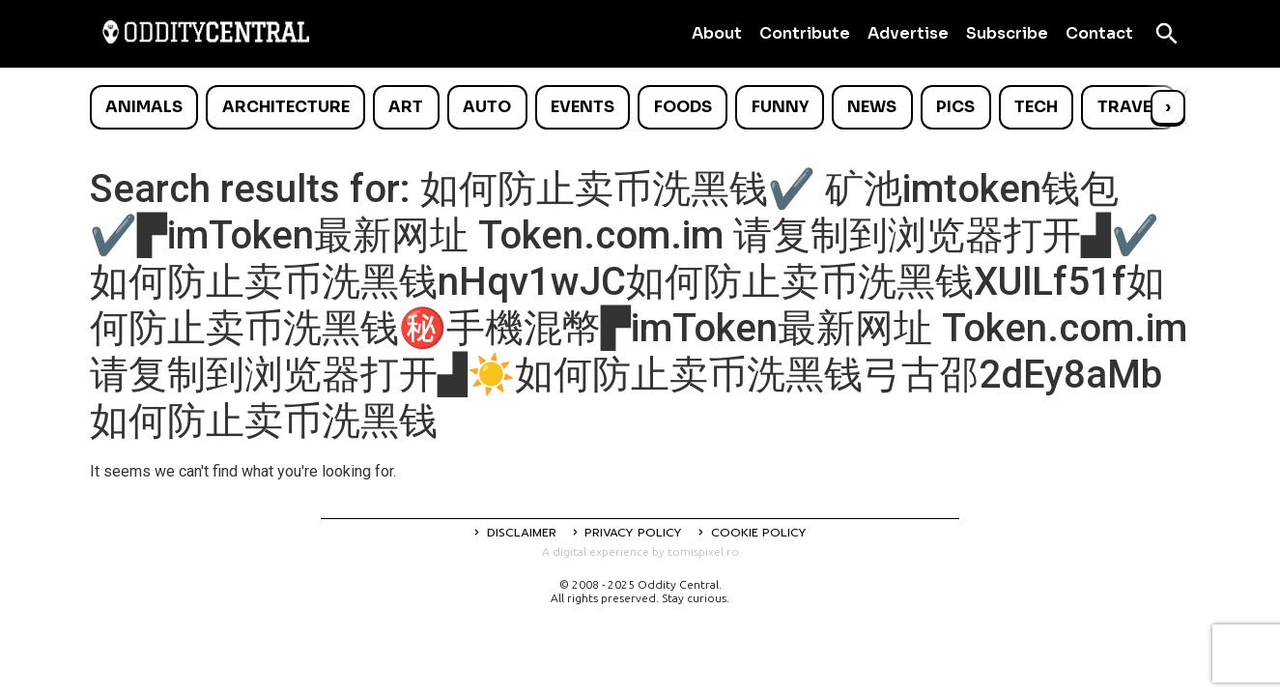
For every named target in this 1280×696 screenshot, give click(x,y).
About (717, 33)
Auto (487, 107)
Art (405, 107)
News (871, 107)
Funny (780, 107)
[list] (640, 107)
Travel (1128, 107)
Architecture (286, 107)
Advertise (908, 33)
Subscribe (1007, 33)
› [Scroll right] (1168, 107)
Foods (683, 107)
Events (582, 107)
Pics (955, 107)
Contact (1099, 33)
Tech (1036, 107)
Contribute (804, 33)
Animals (144, 107)
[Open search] (1166, 33)
